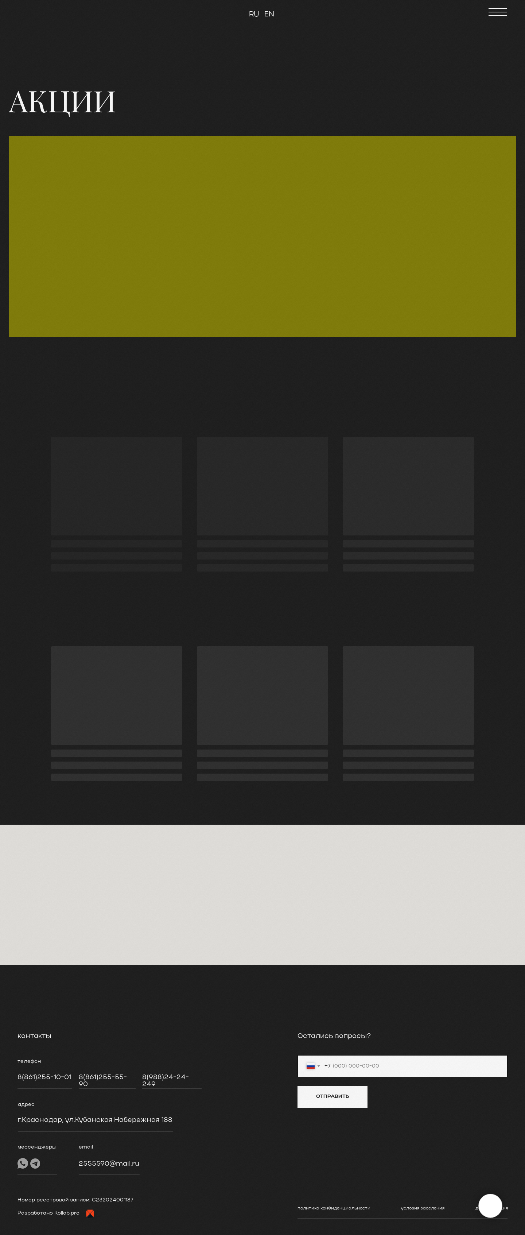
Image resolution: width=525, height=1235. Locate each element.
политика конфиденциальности (334, 1208)
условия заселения (422, 1208)
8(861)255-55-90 (103, 1081)
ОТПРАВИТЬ (332, 1096)
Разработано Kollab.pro (48, 1213)
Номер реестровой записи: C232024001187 (75, 1200)
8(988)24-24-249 (165, 1081)
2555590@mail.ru (109, 1164)
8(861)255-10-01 (44, 1077)
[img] (43, 11)
